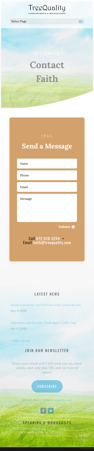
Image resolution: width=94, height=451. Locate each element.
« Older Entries (21, 341)
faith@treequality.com (52, 240)
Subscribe (47, 385)
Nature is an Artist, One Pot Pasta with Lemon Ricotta (45, 306)
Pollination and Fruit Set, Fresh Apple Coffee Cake (43, 323)
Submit (64, 225)
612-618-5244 (48, 237)
